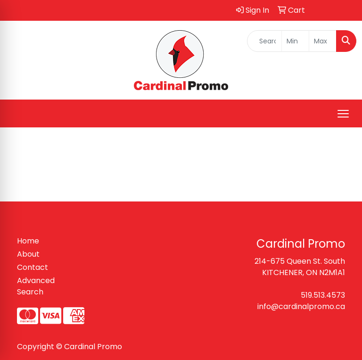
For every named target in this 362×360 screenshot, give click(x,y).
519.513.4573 (323, 295)
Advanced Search (36, 286)
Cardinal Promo (93, 346)
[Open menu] (343, 113)
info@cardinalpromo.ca (301, 306)
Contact (32, 267)
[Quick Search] (264, 41)
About (28, 254)
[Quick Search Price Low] (295, 41)
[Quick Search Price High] (323, 41)
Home (28, 240)
